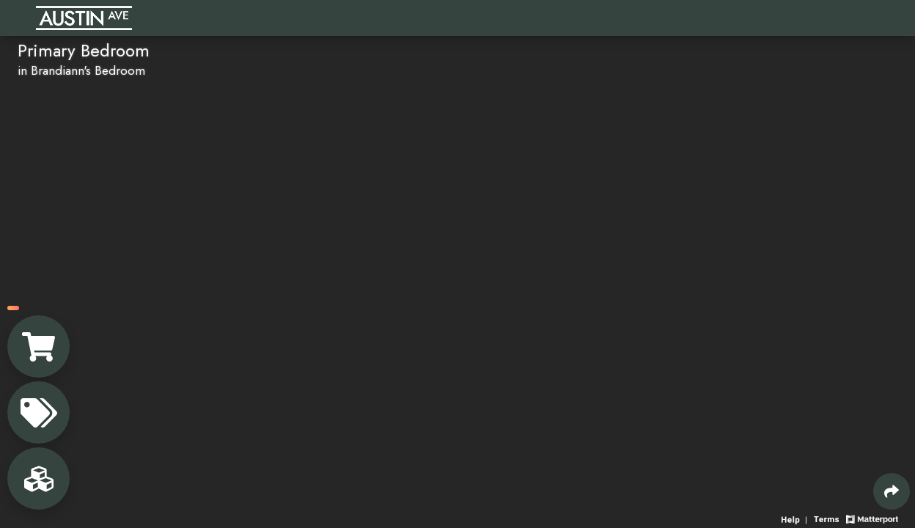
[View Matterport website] (872, 518)
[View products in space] (38, 412)
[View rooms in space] (38, 478)
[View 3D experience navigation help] (796, 518)
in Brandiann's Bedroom (81, 70)
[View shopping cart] (38, 346)
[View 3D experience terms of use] (828, 518)
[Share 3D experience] (891, 491)
